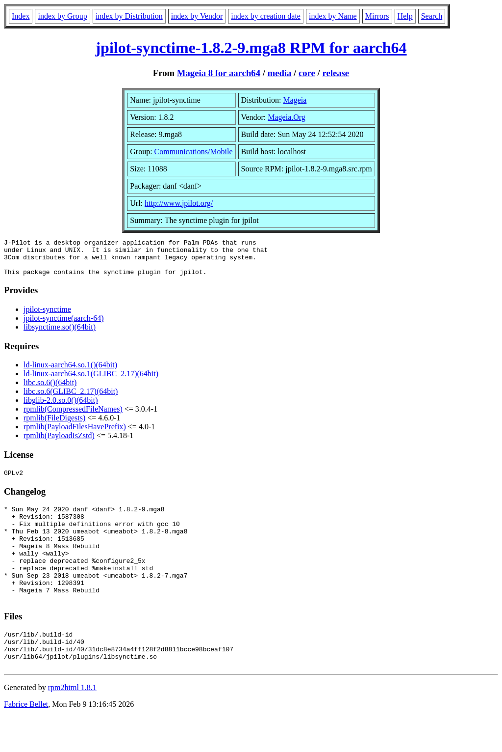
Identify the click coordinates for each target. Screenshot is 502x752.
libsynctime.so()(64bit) (60, 334)
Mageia (294, 100)
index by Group (62, 16)
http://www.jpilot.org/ (179, 203)
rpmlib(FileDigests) (54, 425)
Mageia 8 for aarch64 (218, 73)
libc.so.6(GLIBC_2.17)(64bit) (71, 398)
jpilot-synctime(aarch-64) (64, 325)
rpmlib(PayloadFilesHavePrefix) (75, 434)
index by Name (333, 16)
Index (20, 16)
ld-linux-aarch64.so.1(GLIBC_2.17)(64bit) (91, 381)
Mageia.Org (286, 117)
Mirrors (377, 16)
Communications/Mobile (193, 151)
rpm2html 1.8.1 (72, 723)
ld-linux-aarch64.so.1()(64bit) (70, 372)
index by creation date (266, 16)
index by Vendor (197, 16)
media (280, 73)
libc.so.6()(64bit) (50, 390)
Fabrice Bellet (26, 739)
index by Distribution (129, 16)
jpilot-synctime (47, 316)
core (307, 73)
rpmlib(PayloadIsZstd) (59, 443)
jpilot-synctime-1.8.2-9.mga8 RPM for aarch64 (250, 47)
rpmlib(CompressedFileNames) (73, 416)
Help (405, 16)
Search (432, 16)
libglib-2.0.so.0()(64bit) (61, 407)
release (335, 73)
